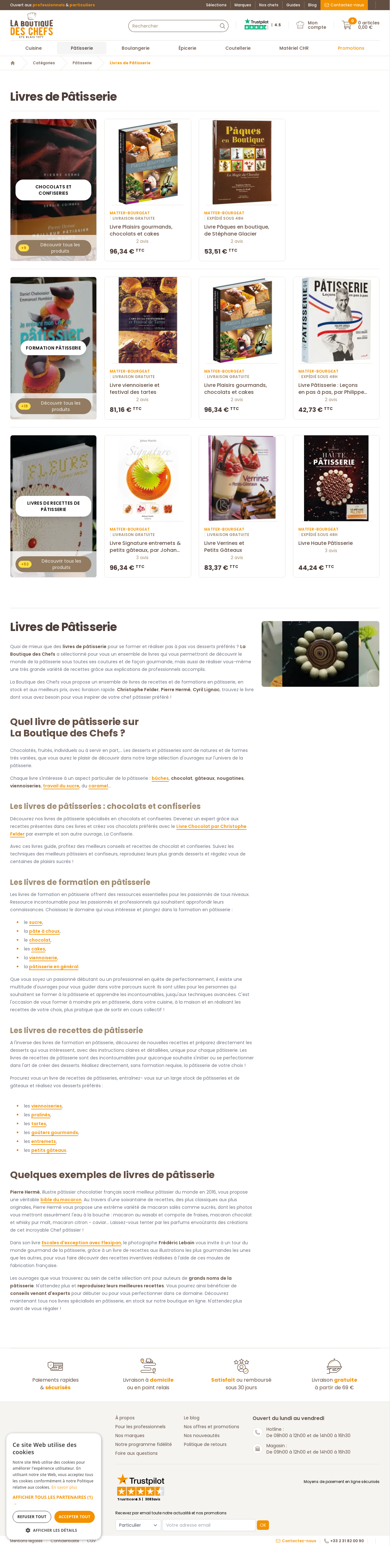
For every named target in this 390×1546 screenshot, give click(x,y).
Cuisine (33, 48)
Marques (243, 5)
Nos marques (129, 1435)
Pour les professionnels (140, 1426)
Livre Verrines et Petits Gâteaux (242, 547)
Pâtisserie (82, 48)
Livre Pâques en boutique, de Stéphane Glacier (242, 230)
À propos (125, 1418)
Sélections (216, 5)
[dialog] (53, 1486)
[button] (54, 1500)
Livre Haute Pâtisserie (336, 543)
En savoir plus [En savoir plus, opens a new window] (64, 1487)
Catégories (44, 63)
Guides (293, 5)
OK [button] (263, 1525)
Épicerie (187, 48)
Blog (312, 5)
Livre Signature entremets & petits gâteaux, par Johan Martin (148, 547)
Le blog (191, 1418)
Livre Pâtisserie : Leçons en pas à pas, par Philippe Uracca (336, 389)
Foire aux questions (136, 1453)
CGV (91, 1540)
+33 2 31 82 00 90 (344, 1540)
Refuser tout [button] (31, 1516)
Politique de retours (205, 1444)
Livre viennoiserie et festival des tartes (148, 389)
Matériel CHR (294, 48)
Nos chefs (268, 5)
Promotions (351, 48)
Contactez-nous (344, 5)
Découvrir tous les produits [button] (49, 248)
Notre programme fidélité (143, 1444)
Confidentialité (65, 1540)
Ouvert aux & (52, 5)
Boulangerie (135, 48)
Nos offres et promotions (211, 1426)
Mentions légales (26, 1540)
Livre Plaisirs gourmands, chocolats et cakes (148, 230)
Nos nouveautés (202, 1435)
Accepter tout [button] (74, 1516)
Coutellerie (238, 48)
